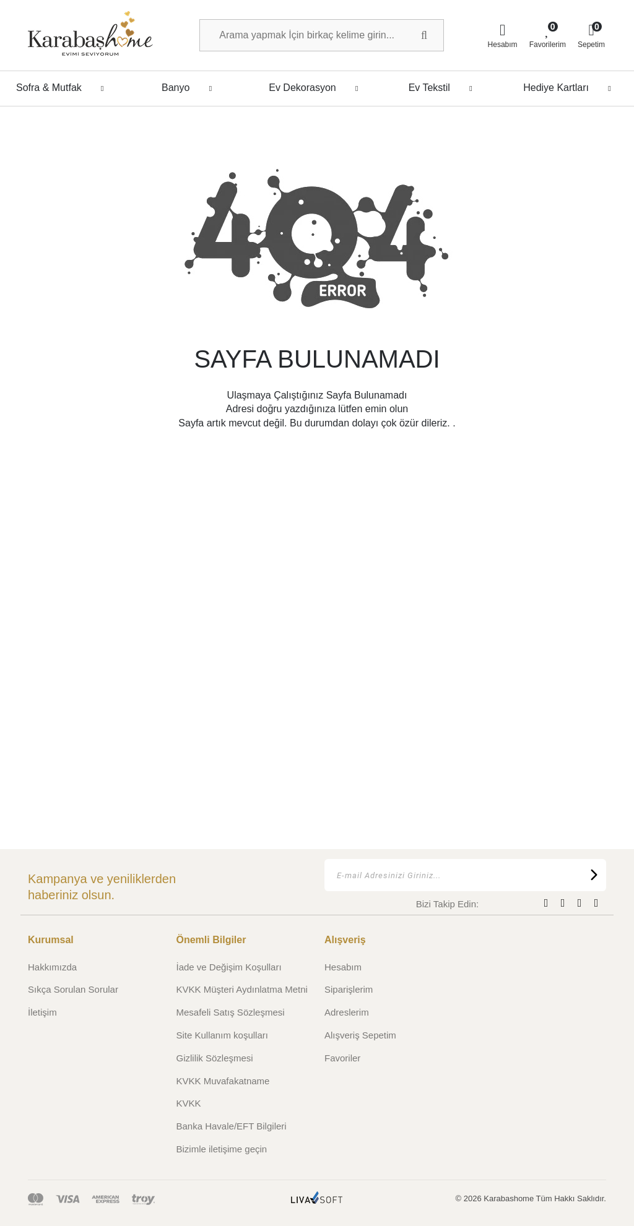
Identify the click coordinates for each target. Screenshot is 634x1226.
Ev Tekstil (444, 87)
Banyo (190, 87)
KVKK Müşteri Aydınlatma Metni (242, 989)
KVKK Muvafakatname (223, 1081)
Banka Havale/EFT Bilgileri (231, 1126)
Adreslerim (346, 1012)
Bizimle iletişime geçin (221, 1149)
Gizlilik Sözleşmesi (214, 1058)
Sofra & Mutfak (63, 87)
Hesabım (343, 967)
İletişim (42, 1012)
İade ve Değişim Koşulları (229, 967)
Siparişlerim (348, 989)
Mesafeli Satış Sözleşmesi (230, 1012)
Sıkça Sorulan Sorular (73, 989)
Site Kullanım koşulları (222, 1035)
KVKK (188, 1103)
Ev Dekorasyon (317, 87)
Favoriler (342, 1058)
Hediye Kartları (570, 87)
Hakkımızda (52, 967)
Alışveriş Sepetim (360, 1035)
